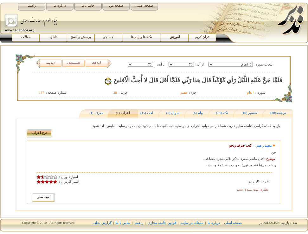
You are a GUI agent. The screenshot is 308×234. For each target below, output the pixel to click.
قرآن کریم (202, 37)
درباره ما (60, 5)
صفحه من (116, 5)
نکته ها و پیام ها (141, 37)
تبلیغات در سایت (191, 223)
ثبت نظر (43, 197)
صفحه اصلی (144, 5)
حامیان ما (88, 5)
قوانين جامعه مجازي (162, 223)
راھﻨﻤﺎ (138, 223)
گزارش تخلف (102, 223)
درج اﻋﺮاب (39, 133)
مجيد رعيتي (263, 145)
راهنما (32, 5)
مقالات (26, 37)
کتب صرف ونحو (240, 145)
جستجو (108, 37)
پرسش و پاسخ (81, 37)
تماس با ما (123, 223)
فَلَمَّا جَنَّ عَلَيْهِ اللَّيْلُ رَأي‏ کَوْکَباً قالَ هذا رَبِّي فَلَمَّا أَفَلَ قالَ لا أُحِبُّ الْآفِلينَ (197, 80)
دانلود (53, 37)
